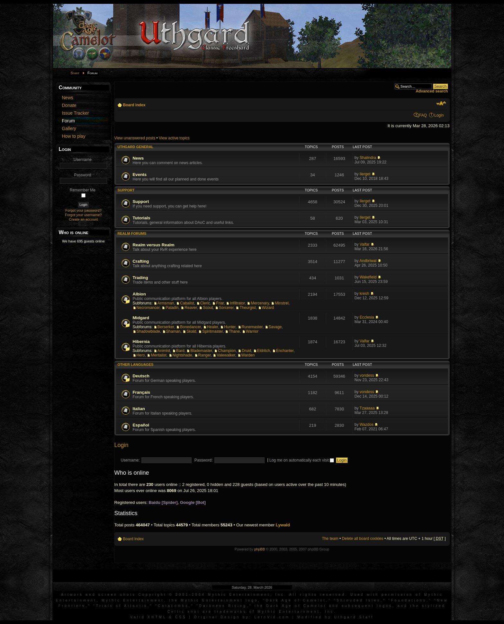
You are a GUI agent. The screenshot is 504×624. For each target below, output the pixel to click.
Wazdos (367, 424)
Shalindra (368, 157)
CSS (181, 617)
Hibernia (141, 341)
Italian (139, 408)
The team (330, 538)
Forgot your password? (83, 210)
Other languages (136, 364)
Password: (203, 460)
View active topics (174, 138)
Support (126, 190)
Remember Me (82, 190)
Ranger (204, 355)
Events (140, 174)
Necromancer (148, 307)
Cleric (205, 303)
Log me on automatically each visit (301, 460)
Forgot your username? (83, 215)
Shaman (173, 331)
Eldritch (263, 350)
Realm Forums (132, 233)
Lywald (283, 525)
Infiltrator (237, 303)
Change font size (441, 103)
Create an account (83, 219)
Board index (134, 105)
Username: (130, 460)
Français (141, 392)
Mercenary (260, 303)
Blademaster (201, 350)
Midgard (141, 317)
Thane (234, 331)
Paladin (172, 307)
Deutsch (141, 376)
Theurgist (247, 307)
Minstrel (281, 303)
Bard (180, 350)
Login (439, 115)
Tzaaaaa (367, 408)
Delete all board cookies (362, 538)
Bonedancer (190, 327)
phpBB (259, 549)
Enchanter (284, 350)
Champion (227, 350)
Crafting (141, 261)
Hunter (230, 327)
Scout (208, 307)
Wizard (268, 307)
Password (82, 175)
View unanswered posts (135, 138)
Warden (248, 355)
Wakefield (368, 277)
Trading (140, 277)
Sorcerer (226, 307)
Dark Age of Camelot (296, 600)
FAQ (423, 115)
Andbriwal (367, 261)
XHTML (157, 617)
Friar (220, 303)
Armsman (166, 303)
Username (83, 159)
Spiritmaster (212, 331)
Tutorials (141, 217)
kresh (364, 293)
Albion (139, 294)
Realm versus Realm (154, 244)
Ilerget (365, 174)
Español (141, 425)
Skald (191, 331)
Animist (164, 350)
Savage (275, 327)
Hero (141, 355)
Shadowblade (148, 331)
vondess (367, 375)
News (138, 158)
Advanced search (432, 91)
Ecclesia (367, 317)
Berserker (166, 327)
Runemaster (252, 327)
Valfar (365, 244)
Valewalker (226, 355)
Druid (246, 350)
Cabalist (187, 303)
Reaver (190, 307)
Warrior (252, 331)
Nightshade (182, 355)
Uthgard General (136, 147)
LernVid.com (272, 617)
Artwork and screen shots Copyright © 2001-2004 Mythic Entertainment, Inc (172, 594)
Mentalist (158, 355)
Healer (212, 327)
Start (75, 73)
